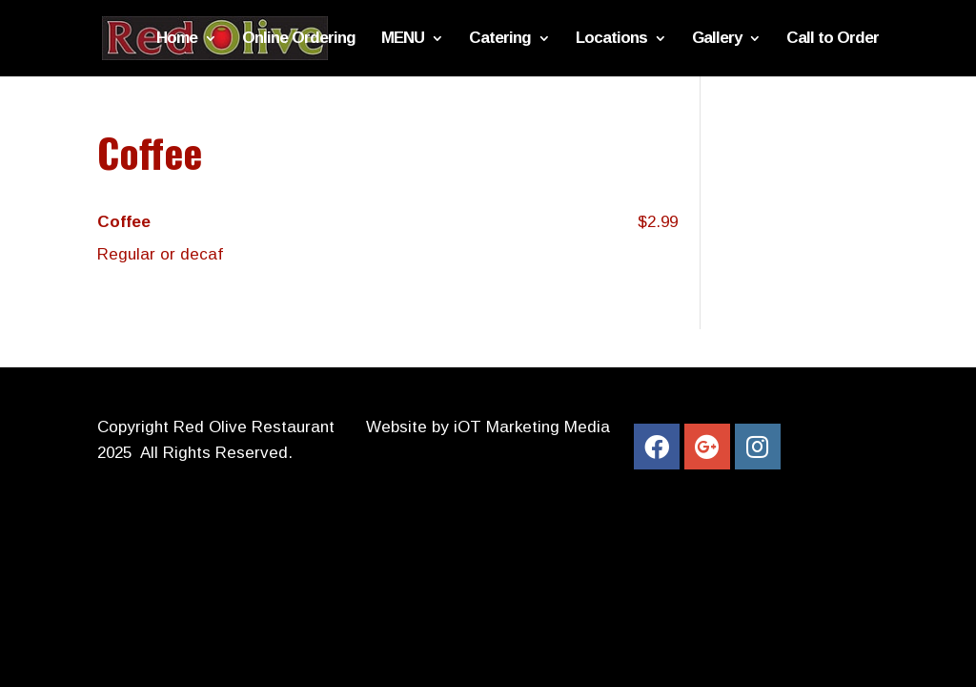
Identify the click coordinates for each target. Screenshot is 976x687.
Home (176, 39)
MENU (402, 39)
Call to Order (832, 39)
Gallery (717, 39)
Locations (611, 39)
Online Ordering (299, 39)
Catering (500, 39)
